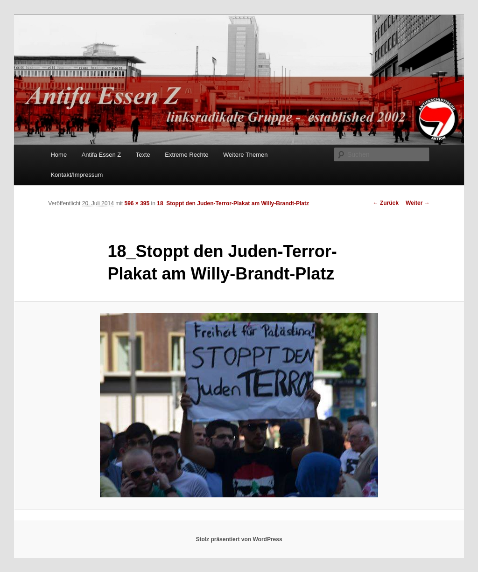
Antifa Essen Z (101, 154)
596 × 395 (136, 203)
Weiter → (418, 203)
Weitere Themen (245, 154)
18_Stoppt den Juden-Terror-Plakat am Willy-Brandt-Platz (233, 203)
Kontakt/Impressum (76, 174)
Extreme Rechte (186, 154)
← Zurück (386, 203)
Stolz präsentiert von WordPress (239, 539)
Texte (143, 154)
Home (58, 154)
